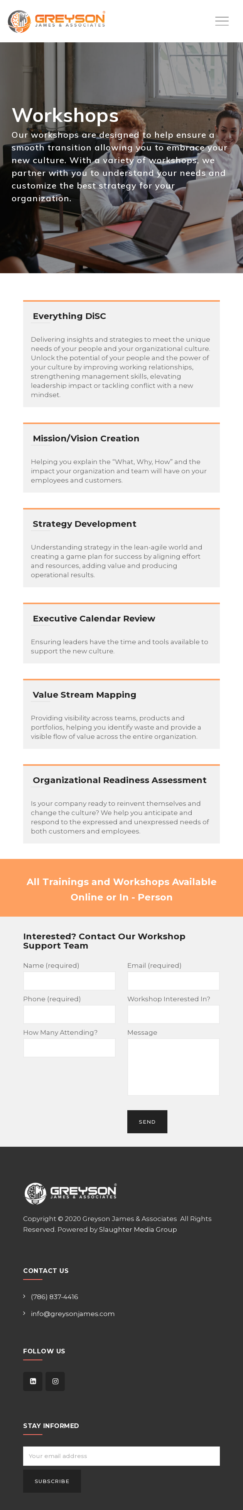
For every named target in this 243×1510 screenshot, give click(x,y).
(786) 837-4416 (54, 1297)
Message (173, 1062)
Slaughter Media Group (138, 1229)
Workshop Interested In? (173, 1009)
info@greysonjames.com (73, 1314)
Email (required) (173, 976)
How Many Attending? (69, 1043)
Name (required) (69, 976)
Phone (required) (69, 1009)
